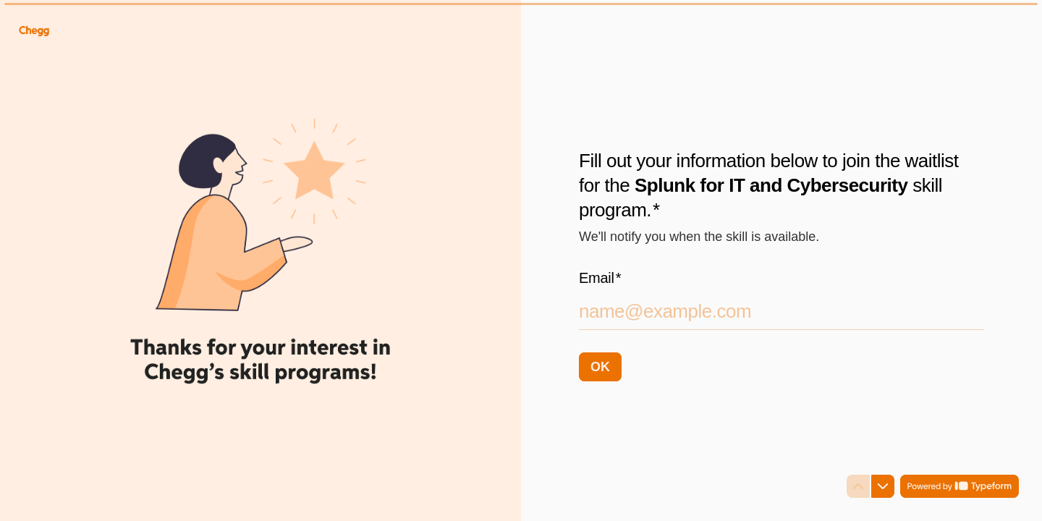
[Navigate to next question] (882, 486)
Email (600, 277)
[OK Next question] (600, 366)
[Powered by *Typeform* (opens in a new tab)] (959, 486)
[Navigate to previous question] (858, 486)
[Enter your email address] (781, 310)
